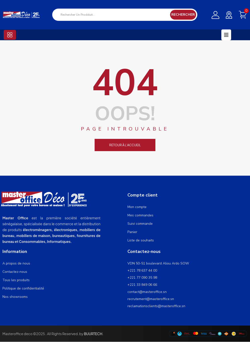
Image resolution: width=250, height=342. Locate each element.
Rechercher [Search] (183, 14)
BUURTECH (93, 333)
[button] (10, 35)
